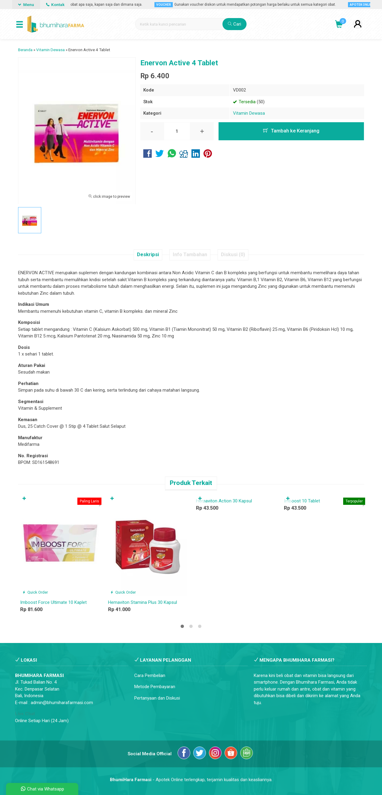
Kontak (55, 4)
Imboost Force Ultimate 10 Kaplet (53, 602)
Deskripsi (148, 254)
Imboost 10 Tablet (302, 501)
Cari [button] (234, 24)
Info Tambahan (190, 254)
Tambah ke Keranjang (291, 131)
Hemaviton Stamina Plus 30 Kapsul (142, 602)
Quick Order (35, 592)
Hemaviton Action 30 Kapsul (224, 501)
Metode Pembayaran (154, 686)
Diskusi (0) (233, 254)
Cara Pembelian (149, 675)
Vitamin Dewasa (249, 113)
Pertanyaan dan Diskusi (157, 698)
